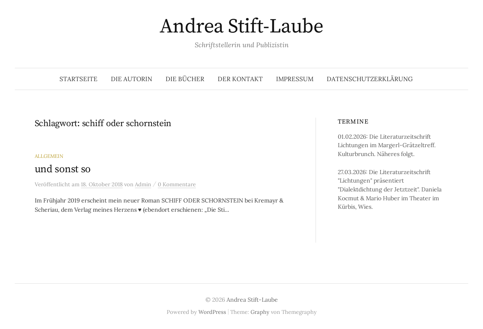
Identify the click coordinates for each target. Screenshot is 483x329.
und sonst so (63, 169)
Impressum (294, 79)
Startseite (78, 79)
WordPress (212, 311)
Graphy (260, 311)
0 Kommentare (177, 184)
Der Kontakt (240, 79)
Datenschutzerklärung (370, 79)
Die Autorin (131, 79)
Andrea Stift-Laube (241, 26)
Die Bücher (185, 79)
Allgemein (49, 156)
